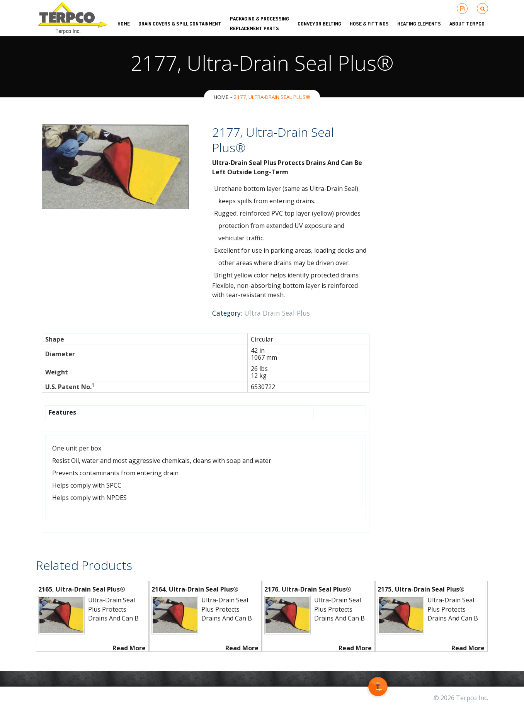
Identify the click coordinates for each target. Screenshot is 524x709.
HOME (123, 23)
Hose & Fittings (369, 23)
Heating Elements (419, 23)
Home (221, 97)
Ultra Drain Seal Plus (277, 313)
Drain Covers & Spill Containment (179, 23)
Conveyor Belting (319, 23)
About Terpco (467, 23)
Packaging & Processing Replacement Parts (259, 23)
